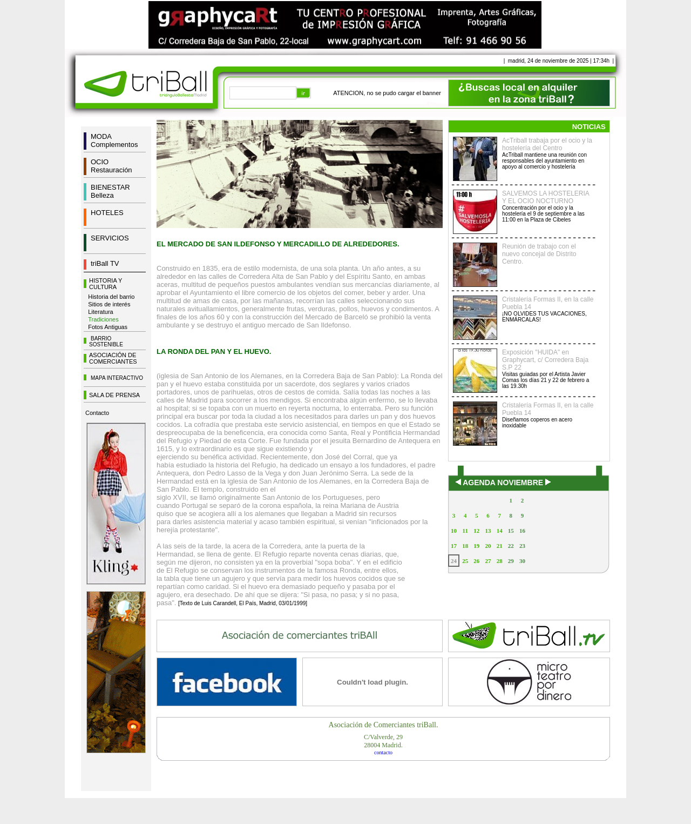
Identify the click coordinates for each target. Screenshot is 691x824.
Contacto (97, 413)
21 (500, 545)
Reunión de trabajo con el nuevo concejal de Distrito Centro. (539, 254)
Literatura (100, 312)
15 (511, 530)
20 (488, 545)
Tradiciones (103, 319)
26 (476, 561)
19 (476, 545)
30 (522, 561)
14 (500, 530)
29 (511, 561)
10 (454, 530)
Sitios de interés (109, 304)
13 (488, 530)
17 (454, 545)
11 (465, 530)
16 (522, 530)
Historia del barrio (111, 296)
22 (511, 545)
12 (476, 530)
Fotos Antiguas (107, 327)
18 (465, 545)
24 (454, 561)
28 (500, 561)
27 (488, 561)
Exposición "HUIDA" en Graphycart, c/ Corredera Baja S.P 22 (545, 360)
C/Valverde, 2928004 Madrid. (383, 741)
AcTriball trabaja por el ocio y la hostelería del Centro (547, 144)
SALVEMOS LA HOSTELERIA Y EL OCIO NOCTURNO (545, 197)
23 (522, 545)
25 (465, 561)
